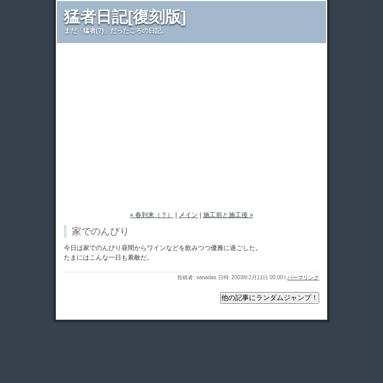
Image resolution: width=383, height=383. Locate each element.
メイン (188, 215)
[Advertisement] (191, 122)
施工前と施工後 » (228, 215)
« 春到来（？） (151, 215)
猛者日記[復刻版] (125, 17)
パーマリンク (303, 277)
